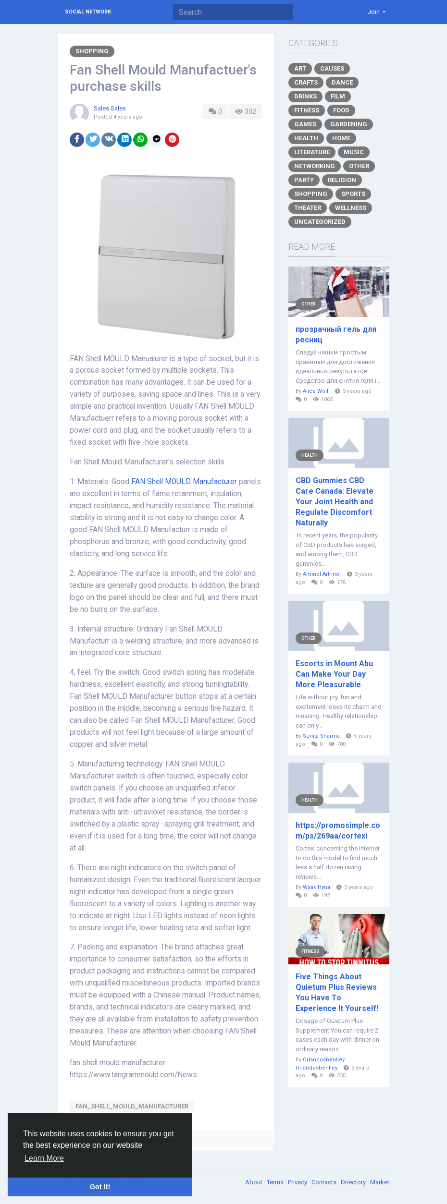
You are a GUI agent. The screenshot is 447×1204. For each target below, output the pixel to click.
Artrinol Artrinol (322, 574)
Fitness (306, 110)
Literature (312, 152)
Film (338, 96)
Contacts (324, 1182)
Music (354, 152)
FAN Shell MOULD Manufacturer (184, 481)
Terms (276, 1182)
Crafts (306, 82)
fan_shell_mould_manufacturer (131, 1106)
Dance (342, 82)
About (254, 1182)
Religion (342, 179)
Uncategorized (320, 221)
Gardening (348, 124)
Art (300, 68)
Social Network (88, 12)
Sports (353, 193)
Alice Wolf (316, 391)
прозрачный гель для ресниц (336, 334)
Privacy (298, 1182)
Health (306, 138)
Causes (332, 68)
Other (359, 166)
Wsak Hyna (316, 887)
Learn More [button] (44, 1158)
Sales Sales (110, 108)
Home (341, 138)
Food (341, 110)
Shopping (92, 51)
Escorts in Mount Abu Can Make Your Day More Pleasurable (334, 674)
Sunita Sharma (321, 736)
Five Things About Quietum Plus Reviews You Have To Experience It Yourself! (337, 992)
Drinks (305, 96)
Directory (354, 1182)
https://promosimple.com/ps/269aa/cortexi (338, 830)
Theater (307, 207)
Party (304, 179)
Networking (314, 166)
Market (379, 1182)
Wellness (350, 207)
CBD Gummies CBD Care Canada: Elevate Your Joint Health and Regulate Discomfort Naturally (334, 501)
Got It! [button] (100, 1187)
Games (305, 124)
